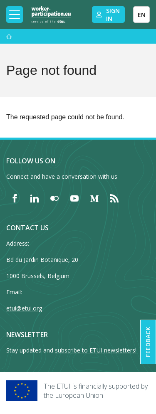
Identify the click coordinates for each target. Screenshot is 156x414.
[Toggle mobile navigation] (14, 14)
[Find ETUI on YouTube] (74, 198)
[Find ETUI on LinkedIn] (34, 198)
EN (142, 15)
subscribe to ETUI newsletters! (95, 350)
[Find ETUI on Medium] (94, 198)
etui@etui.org (24, 308)
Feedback (148, 342)
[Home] (51, 14)
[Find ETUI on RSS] (114, 198)
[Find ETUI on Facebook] (14, 198)
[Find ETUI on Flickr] (54, 198)
